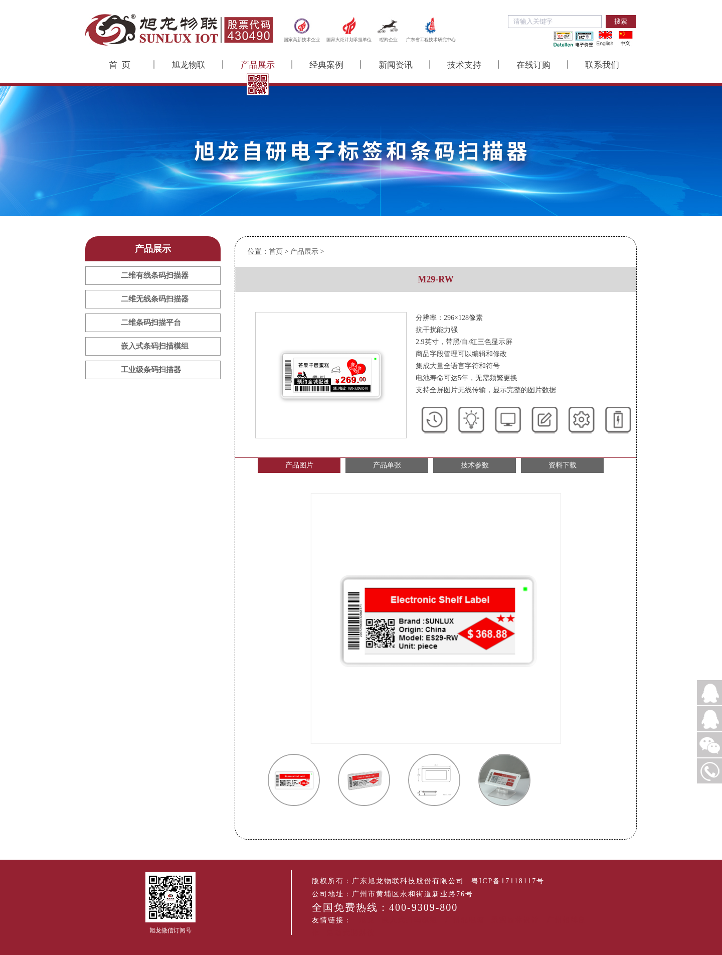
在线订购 (533, 65)
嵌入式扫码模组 (410, 920)
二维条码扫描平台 (151, 323)
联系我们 (602, 65)
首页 (276, 251)
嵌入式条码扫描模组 (155, 346)
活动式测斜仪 (351, 933)
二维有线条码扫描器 (155, 275)
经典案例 (326, 65)
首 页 (119, 65)
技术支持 (464, 65)
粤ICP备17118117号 (508, 881)
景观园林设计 (515, 920)
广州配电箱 (465, 920)
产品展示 (258, 65)
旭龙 (367, 920)
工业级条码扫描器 (151, 370)
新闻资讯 (396, 65)
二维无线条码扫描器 (155, 299)
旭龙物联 (188, 65)
